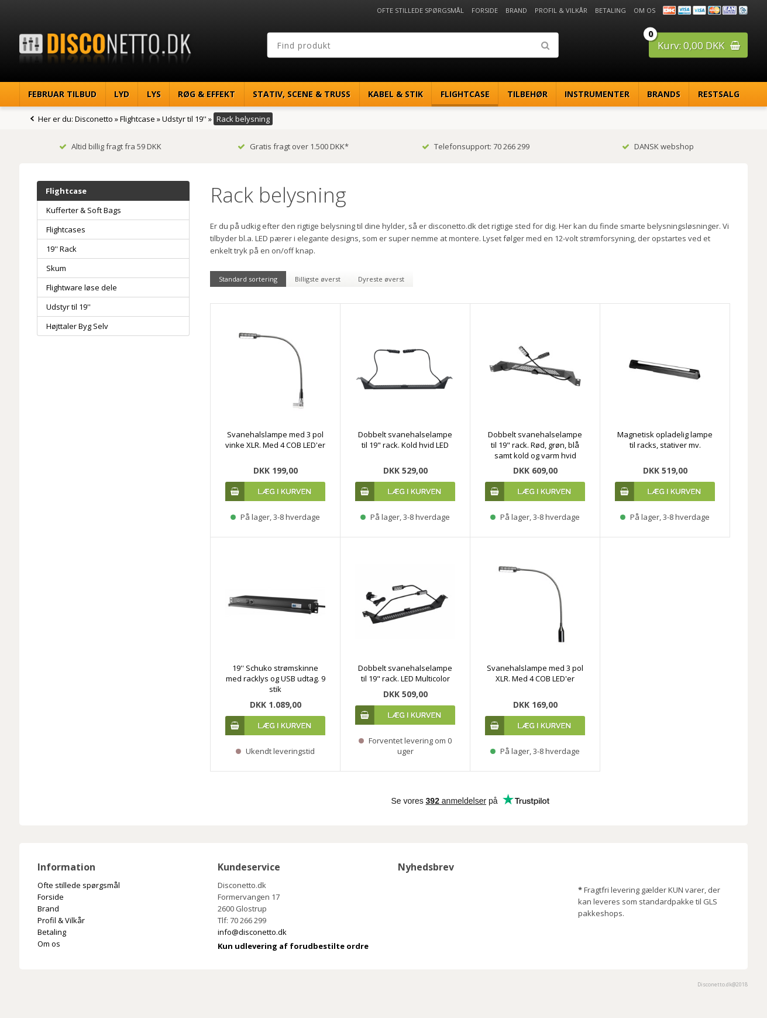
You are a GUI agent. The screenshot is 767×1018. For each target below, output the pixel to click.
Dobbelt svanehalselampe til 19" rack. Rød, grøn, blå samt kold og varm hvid (535, 445)
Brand (516, 10)
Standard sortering (248, 279)
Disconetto (94, 119)
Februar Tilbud (62, 94)
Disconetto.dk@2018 (722, 984)
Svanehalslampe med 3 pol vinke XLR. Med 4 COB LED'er (275, 439)
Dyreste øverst (381, 279)
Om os (644, 10)
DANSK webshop (658, 146)
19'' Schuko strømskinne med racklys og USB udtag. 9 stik (275, 678)
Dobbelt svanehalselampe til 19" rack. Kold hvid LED (405, 439)
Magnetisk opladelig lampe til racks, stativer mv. (665, 439)
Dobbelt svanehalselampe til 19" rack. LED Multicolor (405, 673)
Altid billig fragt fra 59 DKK (110, 146)
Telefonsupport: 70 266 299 (475, 146)
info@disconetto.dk (252, 932)
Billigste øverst (317, 279)
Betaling (610, 10)
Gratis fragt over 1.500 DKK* (293, 146)
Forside (485, 10)
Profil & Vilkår (561, 10)
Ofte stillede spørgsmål (420, 10)
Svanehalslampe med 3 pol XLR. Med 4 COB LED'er (535, 673)
